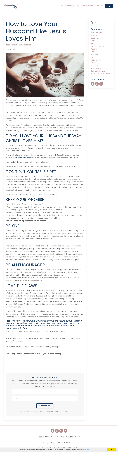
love (20, 44)
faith (93, 41)
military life (96, 60)
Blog (78, 6)
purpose (94, 65)
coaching (95, 38)
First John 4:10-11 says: (44, 324)
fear (92, 52)
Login (77, 437)
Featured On (43, 437)
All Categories (97, 32)
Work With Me (66, 437)
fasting (94, 49)
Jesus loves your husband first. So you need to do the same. (31, 194)
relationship (27, 44)
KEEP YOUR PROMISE (25, 199)
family (8, 44)
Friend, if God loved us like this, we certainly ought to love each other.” (36, 331)
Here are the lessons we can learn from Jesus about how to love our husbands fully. (42, 166)
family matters (97, 46)
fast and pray (54, 249)
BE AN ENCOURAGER (25, 265)
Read (99, 6)
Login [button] (109, 6)
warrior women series (100, 74)
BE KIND (13, 226)
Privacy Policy (48, 442)
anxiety (94, 35)
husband (14, 44)
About (61, 6)
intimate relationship (24, 158)
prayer (93, 63)
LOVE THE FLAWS (21, 285)
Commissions (87, 6)
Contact (54, 437)
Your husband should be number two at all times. (27, 162)
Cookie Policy (70, 442)
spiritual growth (98, 71)
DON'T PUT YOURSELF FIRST (31, 171)
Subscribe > (44, 406)
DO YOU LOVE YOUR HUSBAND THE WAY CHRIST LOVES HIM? (43, 138)
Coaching (69, 6)
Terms (59, 442)
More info (86, 449)
